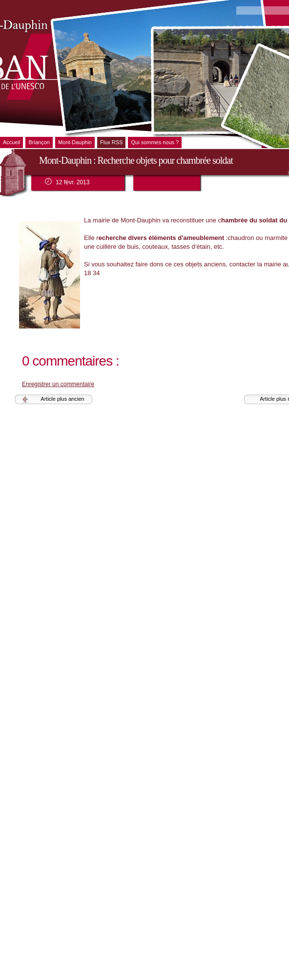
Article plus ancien (62, 399)
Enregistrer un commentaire (58, 384)
